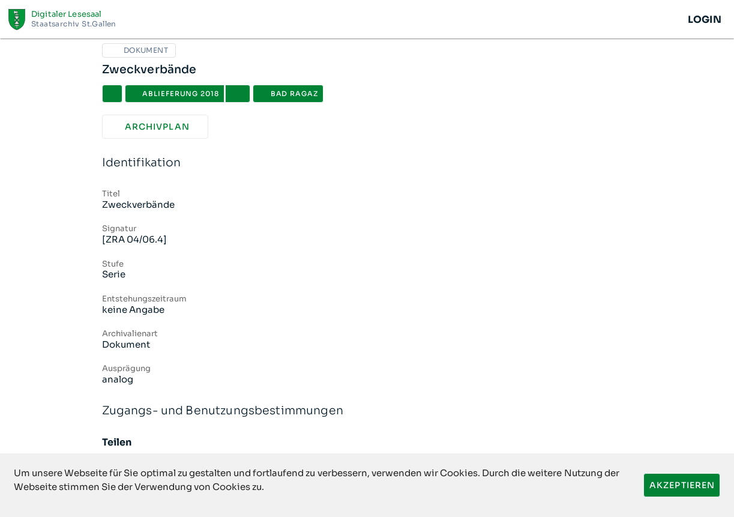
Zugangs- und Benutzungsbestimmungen (367, 411)
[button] (237, 94)
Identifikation (367, 163)
